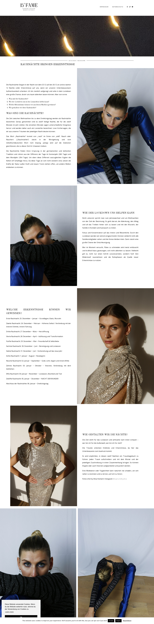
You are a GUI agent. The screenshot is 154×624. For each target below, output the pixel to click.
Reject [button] (118, 621)
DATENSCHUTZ (117, 7)
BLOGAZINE (81, 60)
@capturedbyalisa (120, 479)
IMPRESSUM (104, 7)
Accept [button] (111, 621)
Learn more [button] (9, 612)
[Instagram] (127, 7)
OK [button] (21, 617)
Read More (127, 621)
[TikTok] (130, 7)
